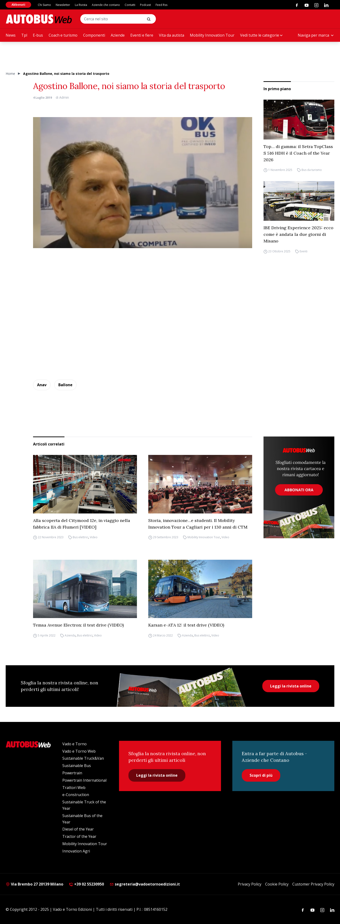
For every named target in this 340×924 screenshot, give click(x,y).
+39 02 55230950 (86, 884)
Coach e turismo (63, 35)
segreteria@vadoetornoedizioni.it (145, 884)
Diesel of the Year (78, 829)
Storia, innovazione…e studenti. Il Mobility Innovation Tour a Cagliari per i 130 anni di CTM (197, 524)
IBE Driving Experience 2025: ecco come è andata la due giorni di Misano (298, 234)
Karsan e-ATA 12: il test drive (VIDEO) (186, 625)
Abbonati (18, 5)
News (11, 35)
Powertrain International (84, 780)
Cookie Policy (277, 884)
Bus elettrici (80, 537)
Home (10, 73)
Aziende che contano (106, 5)
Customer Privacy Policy (313, 884)
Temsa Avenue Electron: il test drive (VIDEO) (78, 625)
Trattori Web (73, 787)
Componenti (94, 35)
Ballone (65, 384)
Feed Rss (161, 5)
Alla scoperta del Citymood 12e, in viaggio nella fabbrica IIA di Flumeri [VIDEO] (81, 524)
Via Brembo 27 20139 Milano (34, 884)
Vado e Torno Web (79, 751)
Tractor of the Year (79, 836)
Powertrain (72, 773)
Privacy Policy (249, 884)
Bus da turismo (312, 170)
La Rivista (81, 5)
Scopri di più (261, 775)
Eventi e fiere (141, 35)
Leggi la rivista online (290, 686)
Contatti (130, 5)
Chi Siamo (44, 5)
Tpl (24, 35)
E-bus (38, 35)
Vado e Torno (74, 743)
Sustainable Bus (76, 765)
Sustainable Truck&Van (83, 758)
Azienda (70, 635)
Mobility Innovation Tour (212, 35)
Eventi (303, 251)
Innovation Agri (76, 851)
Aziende (118, 35)
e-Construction (75, 794)
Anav (42, 384)
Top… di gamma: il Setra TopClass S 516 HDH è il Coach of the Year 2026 (298, 153)
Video (94, 537)
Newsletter (63, 5)
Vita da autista (171, 35)
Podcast (145, 5)
